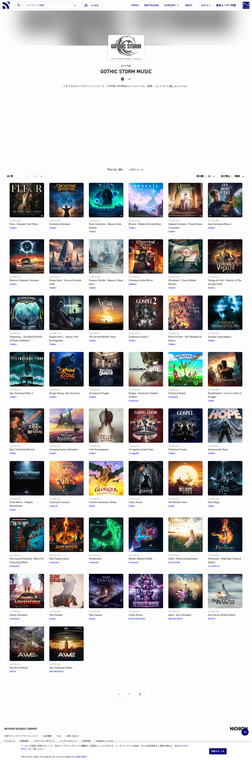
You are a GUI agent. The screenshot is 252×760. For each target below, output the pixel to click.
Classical (53, 506)
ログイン (206, 5)
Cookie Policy (81, 755)
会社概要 (50, 725)
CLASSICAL (214, 566)
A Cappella (134, 453)
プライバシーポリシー (46, 730)
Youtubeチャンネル (107, 730)
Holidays (132, 284)
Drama (52, 619)
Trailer (211, 400)
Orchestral (133, 400)
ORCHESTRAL (175, 619)
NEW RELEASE (151, 5)
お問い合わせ (75, 725)
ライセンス (12, 730)
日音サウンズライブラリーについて (24, 725)
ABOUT (188, 5)
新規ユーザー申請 (226, 5)
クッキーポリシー (71, 730)
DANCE (211, 619)
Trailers (13, 228)
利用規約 (27, 730)
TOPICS (135, 5)
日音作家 (89, 730)
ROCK (13, 671)
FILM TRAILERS (137, 619)
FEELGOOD (174, 562)
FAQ (61, 725)
